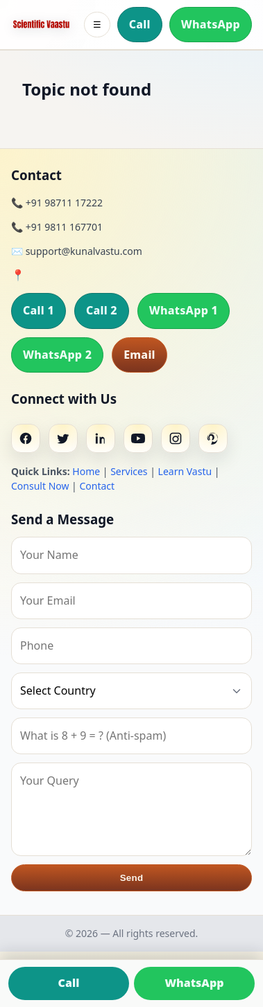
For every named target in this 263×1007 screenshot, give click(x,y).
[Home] (41, 24)
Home (86, 471)
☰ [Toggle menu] (97, 24)
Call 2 (101, 310)
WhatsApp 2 (57, 354)
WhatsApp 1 (183, 310)
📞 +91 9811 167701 (57, 226)
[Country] (131, 690)
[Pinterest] (213, 438)
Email (139, 354)
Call (140, 24)
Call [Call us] (69, 982)
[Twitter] (63, 438)
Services (128, 471)
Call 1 (38, 310)
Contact (96, 485)
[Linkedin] (100, 438)
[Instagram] (175, 438)
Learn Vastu (185, 471)
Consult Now (40, 485)
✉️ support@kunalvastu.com (76, 251)
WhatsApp (210, 24)
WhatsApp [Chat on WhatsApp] (193, 982)
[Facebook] (25, 438)
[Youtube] (138, 438)
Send (132, 878)
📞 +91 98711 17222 (57, 202)
